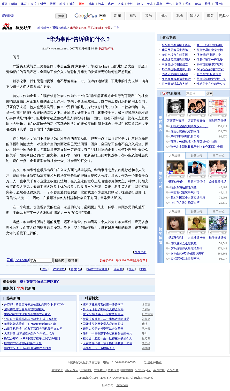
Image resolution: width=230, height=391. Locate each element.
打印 (131, 269)
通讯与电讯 (59, 28)
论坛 (44, 269)
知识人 (195, 15)
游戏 (120, 3)
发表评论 (140, 252)
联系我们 (100, 370)
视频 (91, 3)
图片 (164, 15)
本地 (179, 15)
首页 (4, 3)
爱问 (188, 3)
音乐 (148, 15)
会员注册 (159, 370)
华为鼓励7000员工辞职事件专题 (90, 28)
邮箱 (198, 3)
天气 (169, 3)
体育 (24, 3)
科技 (62, 3)
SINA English (143, 370)
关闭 (143, 269)
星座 (159, 3)
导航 (208, 3)
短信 (179, 3)
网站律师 (127, 370)
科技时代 (43, 28)
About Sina (71, 370)
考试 (150, 3)
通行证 (219, 3)
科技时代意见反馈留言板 (84, 362)
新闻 (14, 3)
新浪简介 (57, 370)
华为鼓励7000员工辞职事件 (40, 282)
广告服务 (86, 370)
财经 (43, 3)
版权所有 (122, 385)
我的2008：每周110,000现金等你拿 (123, 260)
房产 (111, 3)
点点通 (118, 269)
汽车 (101, 3)
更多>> (224, 16)
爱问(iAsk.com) (18, 260)
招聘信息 (113, 370)
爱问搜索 (8, 15)
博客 (72, 3)
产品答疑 (172, 370)
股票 (53, 3)
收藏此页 (59, 269)
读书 (140, 3)
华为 (20, 288)
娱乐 (33, 3)
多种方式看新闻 (97, 269)
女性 (130, 3)
